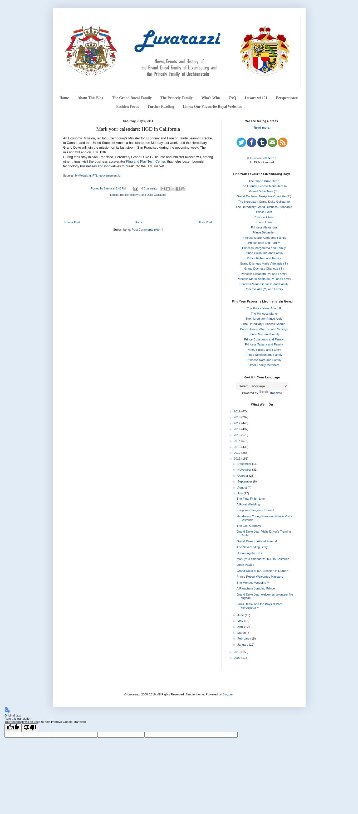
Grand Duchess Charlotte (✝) (264, 268)
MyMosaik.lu (83, 175)
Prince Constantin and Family (264, 339)
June (241, 615)
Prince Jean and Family (264, 242)
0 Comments (149, 188)
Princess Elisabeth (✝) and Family (264, 273)
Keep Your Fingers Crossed (255, 510)
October (243, 475)
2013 (237, 447)
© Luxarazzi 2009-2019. (262, 158)
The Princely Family (176, 98)
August (242, 487)
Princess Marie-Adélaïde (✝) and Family (264, 278)
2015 (237, 435)
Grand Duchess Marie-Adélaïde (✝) (264, 263)
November (244, 469)
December (244, 463)
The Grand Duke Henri (264, 181)
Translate (270, 392)
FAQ (232, 98)
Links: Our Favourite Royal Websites (212, 107)
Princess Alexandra (264, 227)
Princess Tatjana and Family (264, 344)
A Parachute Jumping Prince (256, 588)
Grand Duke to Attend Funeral (257, 541)
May (240, 620)
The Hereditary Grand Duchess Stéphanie (264, 206)
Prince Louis (264, 222)
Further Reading (161, 107)
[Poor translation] (29, 727)
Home (64, 98)
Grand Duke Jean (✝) (263, 191)
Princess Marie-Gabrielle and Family (263, 284)
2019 (237, 411)
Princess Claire (264, 217)
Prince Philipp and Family (264, 349)
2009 (237, 657)
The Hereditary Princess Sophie (264, 323)
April (240, 626)
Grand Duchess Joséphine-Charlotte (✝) (264, 196)
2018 (237, 417)
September (245, 481)
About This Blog (90, 98)
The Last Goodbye (249, 525)
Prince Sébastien (263, 232)
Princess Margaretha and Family (264, 248)
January (243, 644)
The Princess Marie (264, 313)
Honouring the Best (249, 553)
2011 (237, 458)
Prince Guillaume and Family (263, 253)
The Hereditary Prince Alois (264, 318)
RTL (95, 175)
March (242, 632)
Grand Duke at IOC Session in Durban (262, 570)
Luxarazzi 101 (256, 98)
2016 (237, 429)
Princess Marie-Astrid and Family (264, 237)
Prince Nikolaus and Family (264, 354)
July (240, 493)
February (243, 638)
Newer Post (72, 222)
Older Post (205, 222)
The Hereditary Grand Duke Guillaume (143, 194)
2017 (237, 423)
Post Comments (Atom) (147, 229)
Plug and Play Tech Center (145, 161)
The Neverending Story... (253, 547)
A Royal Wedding (248, 504)
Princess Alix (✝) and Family (264, 289)
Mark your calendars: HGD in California (263, 558)
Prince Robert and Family (264, 258)
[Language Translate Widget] (262, 386)
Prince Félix (264, 211)
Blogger (228, 694)
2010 (237, 652)
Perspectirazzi (287, 98)
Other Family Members (263, 365)
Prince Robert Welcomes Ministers (260, 576)
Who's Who (210, 98)
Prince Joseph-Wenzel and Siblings (264, 329)
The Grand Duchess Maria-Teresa (264, 186)
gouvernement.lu (109, 175)
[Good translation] (12, 727)
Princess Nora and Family (264, 360)
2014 (237, 440)
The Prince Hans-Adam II (264, 308)
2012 (237, 452)
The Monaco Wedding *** (254, 582)
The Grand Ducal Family (132, 98)
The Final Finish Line (251, 498)
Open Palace (245, 564)
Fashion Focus (127, 107)
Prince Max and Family (263, 334)
